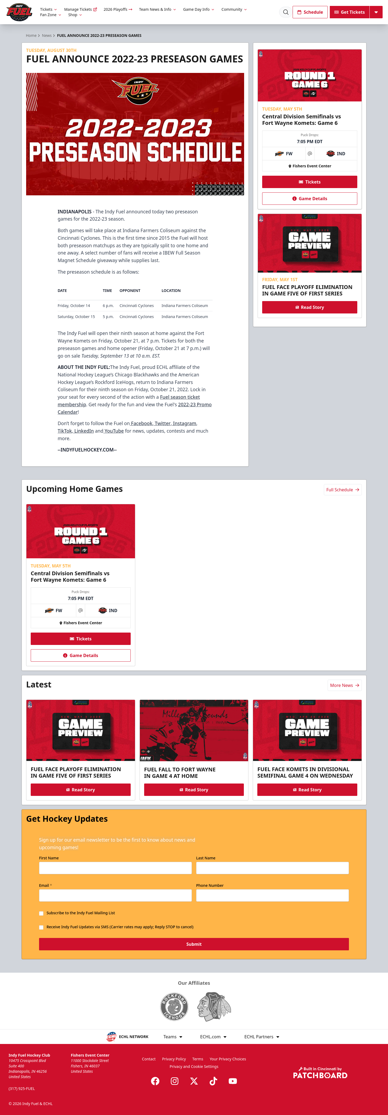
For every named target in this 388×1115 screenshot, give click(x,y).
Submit (194, 944)
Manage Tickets (80, 9)
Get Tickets (349, 12)
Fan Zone (51, 14)
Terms (197, 1058)
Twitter (162, 423)
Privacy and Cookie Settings (194, 1066)
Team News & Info (157, 9)
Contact (149, 1058)
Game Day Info (199, 9)
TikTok (65, 431)
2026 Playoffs (118, 9)
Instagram (184, 423)
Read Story (309, 307)
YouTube (113, 431)
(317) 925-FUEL (22, 1088)
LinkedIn (83, 431)
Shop (75, 14)
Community (234, 9)
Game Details (309, 199)
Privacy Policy (174, 1058)
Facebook (141, 423)
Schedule (310, 12)
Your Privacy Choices (228, 1058)
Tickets (49, 9)
